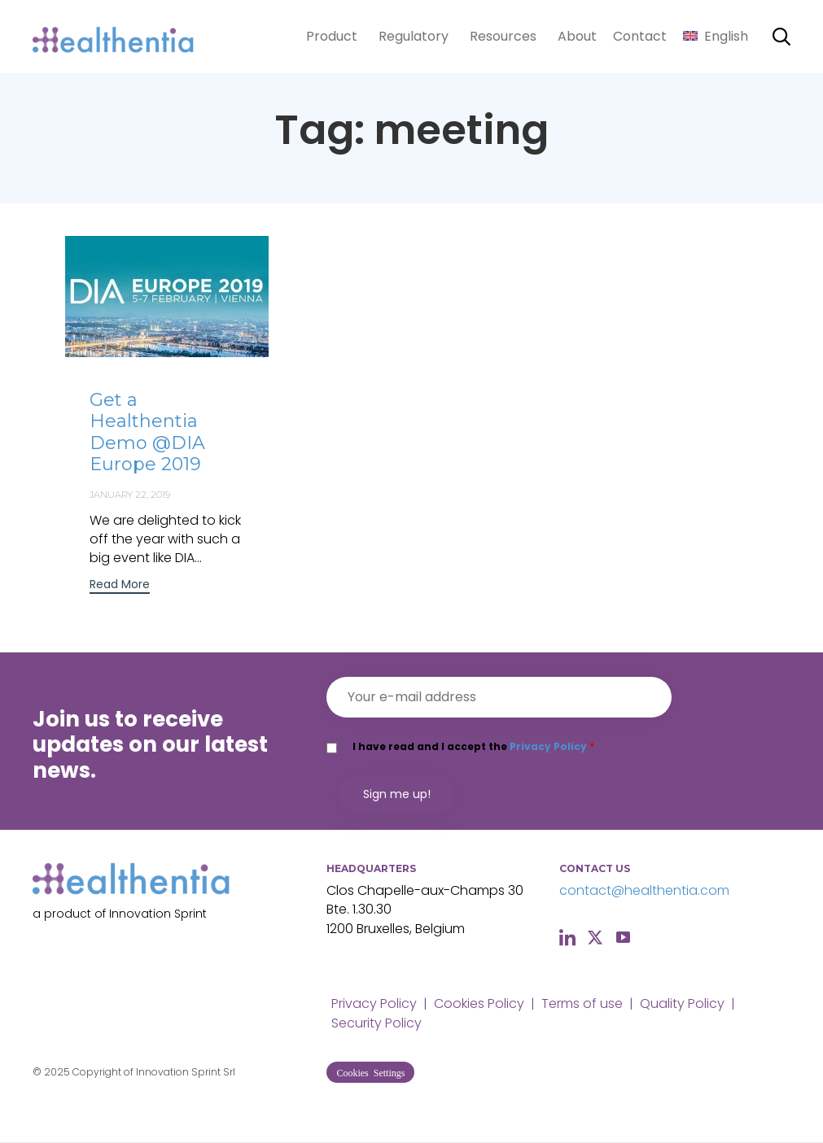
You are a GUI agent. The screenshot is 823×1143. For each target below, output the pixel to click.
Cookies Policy (479, 1003)
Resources (503, 36)
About (577, 36)
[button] (120, 586)
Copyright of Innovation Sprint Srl (153, 1072)
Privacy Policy (548, 746)
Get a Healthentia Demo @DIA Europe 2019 (147, 432)
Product (331, 36)
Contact (640, 36)
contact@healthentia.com (644, 890)
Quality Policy (682, 1003)
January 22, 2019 (130, 494)
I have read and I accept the (473, 746)
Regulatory (414, 36)
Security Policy (376, 1023)
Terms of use (582, 1003)
